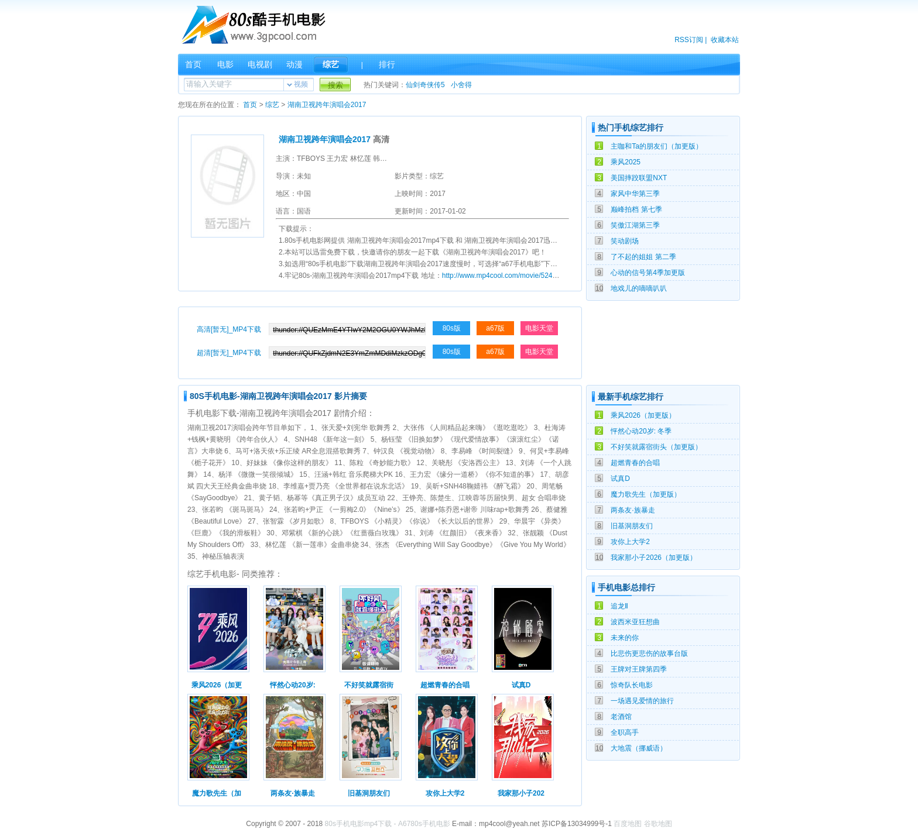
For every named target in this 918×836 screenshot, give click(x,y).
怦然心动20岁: (292, 685)
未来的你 (625, 638)
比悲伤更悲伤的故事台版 (649, 653)
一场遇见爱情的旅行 (642, 701)
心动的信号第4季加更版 (648, 273)
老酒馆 (621, 717)
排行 (387, 64)
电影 (225, 64)
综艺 (331, 64)
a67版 (495, 328)
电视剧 (260, 64)
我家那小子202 (521, 793)
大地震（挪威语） (639, 748)
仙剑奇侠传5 (425, 85)
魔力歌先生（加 (216, 793)
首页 (193, 64)
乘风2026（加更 (216, 685)
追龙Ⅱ (619, 606)
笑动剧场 (625, 241)
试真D (620, 478)
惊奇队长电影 (632, 685)
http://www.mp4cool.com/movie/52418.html (509, 275)
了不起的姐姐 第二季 (643, 257)
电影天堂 (539, 328)
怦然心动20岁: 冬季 (641, 431)
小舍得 (461, 85)
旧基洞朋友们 (632, 526)
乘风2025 (625, 162)
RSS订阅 (688, 40)
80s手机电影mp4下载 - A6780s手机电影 (387, 824)
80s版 (452, 328)
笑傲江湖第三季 (635, 225)
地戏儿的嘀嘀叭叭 (639, 288)
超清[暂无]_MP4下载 (229, 353)
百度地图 (628, 824)
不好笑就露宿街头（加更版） (656, 447)
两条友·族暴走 (633, 510)
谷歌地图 (658, 824)
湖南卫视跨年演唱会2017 (326, 105)
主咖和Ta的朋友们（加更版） (657, 146)
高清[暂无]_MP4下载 (229, 329)
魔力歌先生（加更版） (646, 494)
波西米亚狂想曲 (635, 622)
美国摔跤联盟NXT (639, 178)
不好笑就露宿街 (368, 685)
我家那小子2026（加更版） (654, 557)
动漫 (294, 64)
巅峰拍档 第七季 (636, 209)
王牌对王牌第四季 (639, 669)
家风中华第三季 (635, 194)
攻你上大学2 (630, 542)
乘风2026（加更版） (643, 415)
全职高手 (625, 732)
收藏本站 (725, 40)
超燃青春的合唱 (635, 463)
